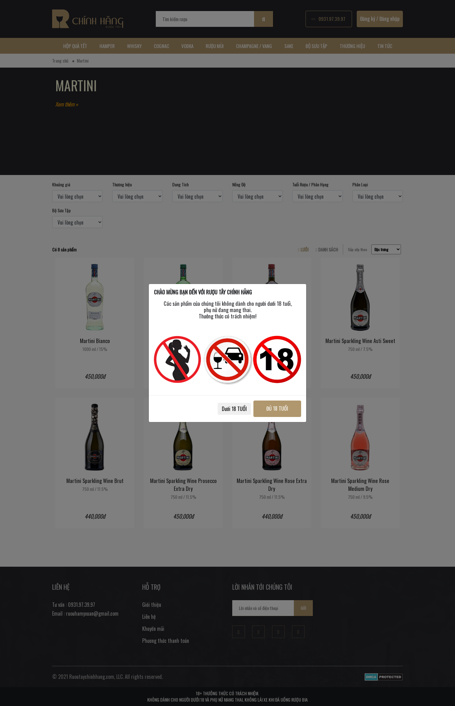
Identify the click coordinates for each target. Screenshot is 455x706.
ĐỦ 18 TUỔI (277, 408)
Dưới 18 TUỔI (234, 409)
